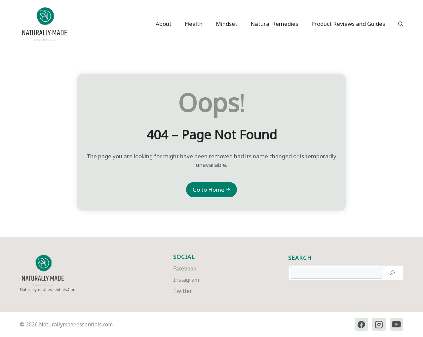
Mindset (226, 23)
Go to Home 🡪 (211, 189)
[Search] (392, 273)
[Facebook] (360, 324)
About (164, 23)
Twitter (182, 291)
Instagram (186, 279)
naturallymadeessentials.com (48, 289)
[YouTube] (396, 324)
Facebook (184, 268)
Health (194, 23)
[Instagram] (378, 324)
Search (300, 258)
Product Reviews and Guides (348, 23)
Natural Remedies (274, 23)
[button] (397, 24)
